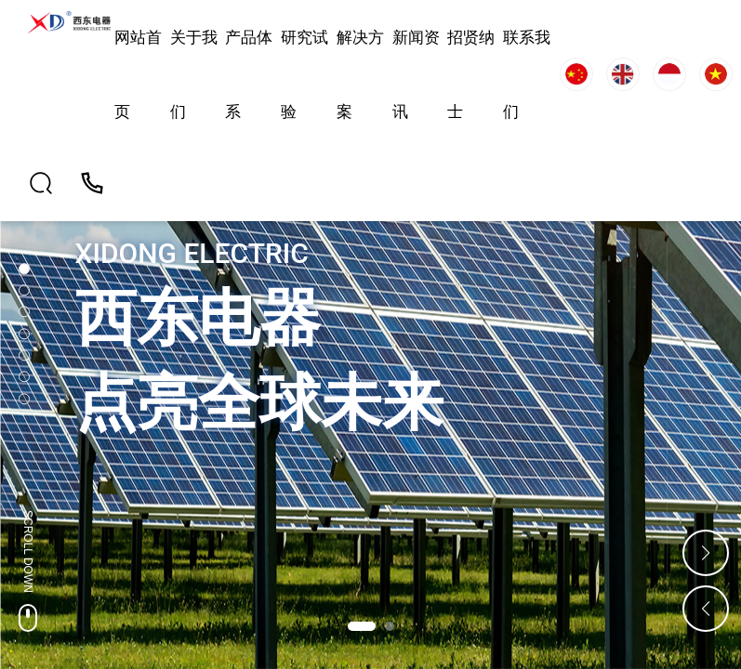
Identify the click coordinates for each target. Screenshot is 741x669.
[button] (362, 626)
